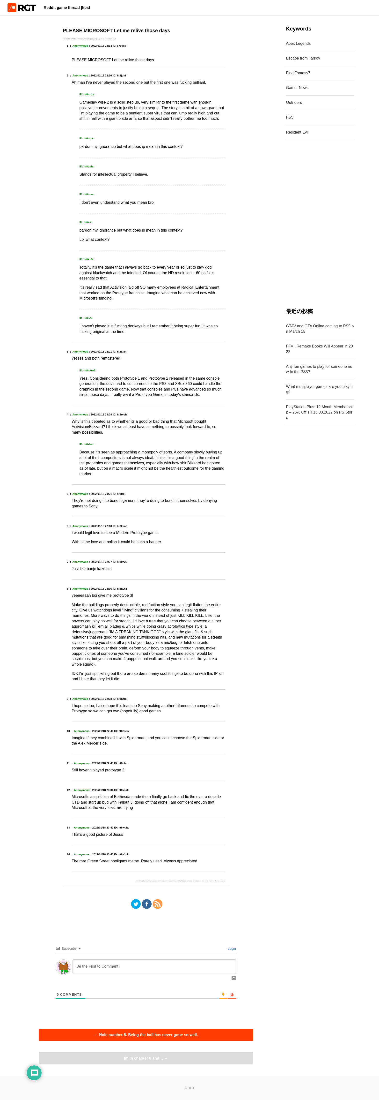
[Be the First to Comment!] (154, 966)
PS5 (289, 117)
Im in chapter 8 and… (146, 1058)
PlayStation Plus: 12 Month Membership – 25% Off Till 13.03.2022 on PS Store (319, 412)
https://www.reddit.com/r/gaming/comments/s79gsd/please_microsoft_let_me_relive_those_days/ (183, 881)
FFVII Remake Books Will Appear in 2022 (319, 349)
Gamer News (297, 88)
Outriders (294, 102)
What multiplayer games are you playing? (319, 389)
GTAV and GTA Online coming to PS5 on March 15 (320, 328)
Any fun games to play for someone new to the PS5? (319, 369)
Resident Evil (297, 132)
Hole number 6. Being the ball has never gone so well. (146, 1035)
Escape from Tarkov (303, 58)
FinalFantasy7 (298, 73)
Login (231, 948)
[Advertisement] (320, 223)
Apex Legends (298, 43)
